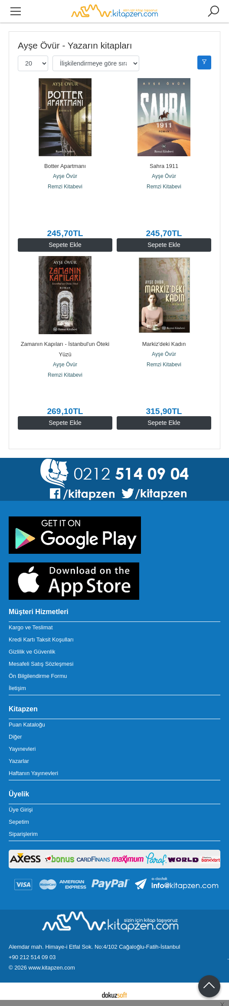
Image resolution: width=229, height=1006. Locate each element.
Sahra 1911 (164, 166)
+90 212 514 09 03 (32, 957)
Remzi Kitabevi (65, 187)
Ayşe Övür (65, 176)
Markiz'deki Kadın (164, 344)
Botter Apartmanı (65, 166)
